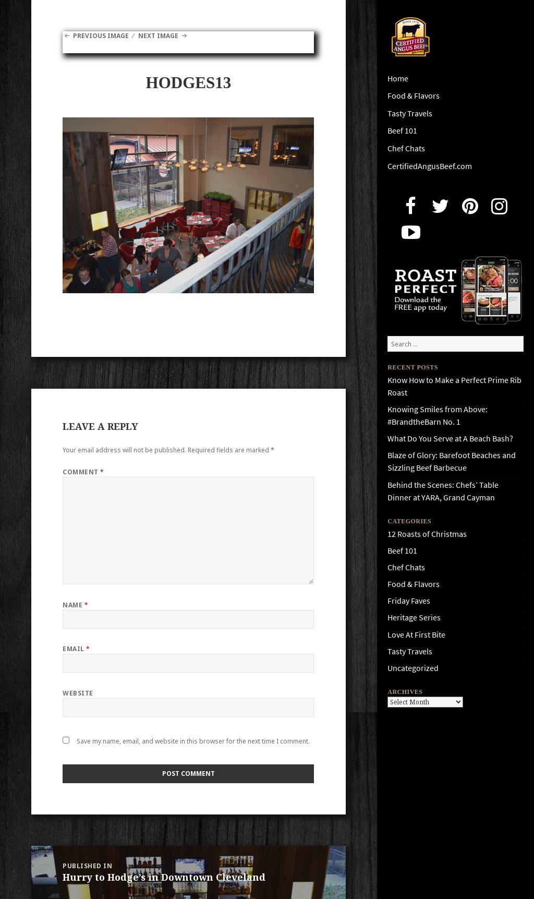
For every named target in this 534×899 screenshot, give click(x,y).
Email (76, 648)
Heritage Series (414, 617)
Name (75, 605)
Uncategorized (413, 668)
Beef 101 (402, 130)
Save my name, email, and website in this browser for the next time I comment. (193, 741)
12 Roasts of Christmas (427, 534)
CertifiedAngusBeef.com (429, 166)
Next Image (158, 35)
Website (78, 693)
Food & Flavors (413, 95)
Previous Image (101, 35)
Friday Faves (408, 600)
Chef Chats (406, 148)
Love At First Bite (416, 634)
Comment (83, 472)
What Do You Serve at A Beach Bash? (450, 438)
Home (397, 78)
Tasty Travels (409, 113)
